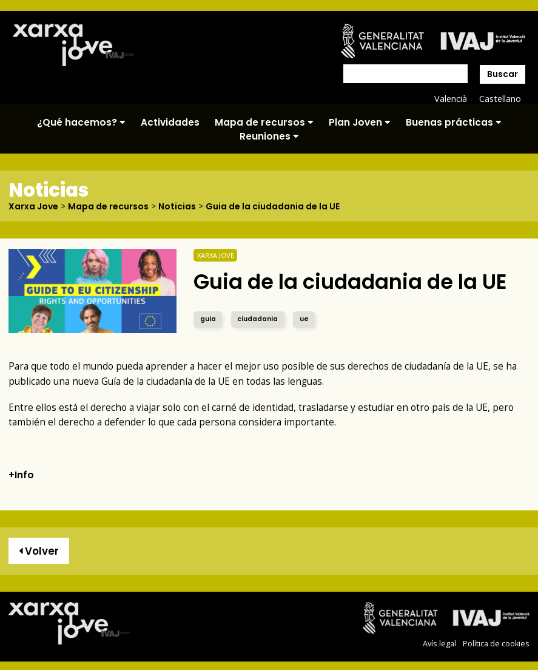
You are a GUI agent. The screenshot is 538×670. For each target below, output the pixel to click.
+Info (21, 475)
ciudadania (257, 318)
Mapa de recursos (264, 122)
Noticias (177, 206)
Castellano (500, 98)
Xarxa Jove (33, 206)
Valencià (450, 98)
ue (304, 318)
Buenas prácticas (454, 122)
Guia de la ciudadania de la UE (273, 206)
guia (208, 318)
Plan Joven (360, 122)
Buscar (502, 74)
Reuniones (269, 136)
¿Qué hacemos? (81, 122)
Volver (39, 551)
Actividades (170, 122)
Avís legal (439, 643)
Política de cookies (496, 643)
